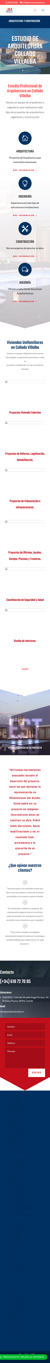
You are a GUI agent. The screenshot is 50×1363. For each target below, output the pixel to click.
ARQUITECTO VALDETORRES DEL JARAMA (20, 1135)
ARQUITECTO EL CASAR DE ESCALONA (19, 1307)
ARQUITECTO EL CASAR (14, 1291)
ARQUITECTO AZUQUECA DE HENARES (19, 1230)
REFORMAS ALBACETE (13, 1276)
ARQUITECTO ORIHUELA (14, 1180)
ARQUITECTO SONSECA (14, 1250)
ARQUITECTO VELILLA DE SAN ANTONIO (19, 1317)
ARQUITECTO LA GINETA (14, 1253)
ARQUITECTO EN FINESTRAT (16, 1117)
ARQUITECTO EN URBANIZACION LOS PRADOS (21, 1221)
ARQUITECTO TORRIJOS (14, 1239)
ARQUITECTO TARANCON (15, 1312)
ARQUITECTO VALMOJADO (15, 1328)
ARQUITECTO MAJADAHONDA (16, 1105)
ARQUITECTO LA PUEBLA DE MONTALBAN (20, 1300)
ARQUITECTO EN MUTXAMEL (16, 1122)
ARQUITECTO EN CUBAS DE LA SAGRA (18, 1267)
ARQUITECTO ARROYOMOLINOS (17, 1310)
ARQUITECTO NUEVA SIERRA (16, 1152)
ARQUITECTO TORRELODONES (16, 1166)
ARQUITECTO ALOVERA (14, 1232)
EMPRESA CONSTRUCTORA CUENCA (18, 1339)
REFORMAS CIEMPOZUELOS (15, 1150)
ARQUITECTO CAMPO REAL (15, 1303)
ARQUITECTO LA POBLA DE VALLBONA (19, 1272)
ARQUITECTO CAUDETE (14, 1288)
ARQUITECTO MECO (13, 1314)
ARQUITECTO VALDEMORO (15, 1112)
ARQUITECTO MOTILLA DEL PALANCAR (19, 1187)
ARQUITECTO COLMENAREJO (16, 1167)
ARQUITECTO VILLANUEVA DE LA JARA (19, 1332)
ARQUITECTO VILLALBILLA (15, 1321)
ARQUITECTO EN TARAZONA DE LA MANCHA (21, 1185)
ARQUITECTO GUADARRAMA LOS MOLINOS (20, 1296)
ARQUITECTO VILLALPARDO (15, 1124)
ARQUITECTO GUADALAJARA (15, 1223)
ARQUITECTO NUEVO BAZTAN (16, 1164)
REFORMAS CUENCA (13, 1274)
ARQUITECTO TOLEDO (14, 1126)
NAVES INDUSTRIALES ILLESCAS (16, 1149)
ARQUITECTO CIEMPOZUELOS (16, 1174)
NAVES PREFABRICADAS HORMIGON (18, 1210)
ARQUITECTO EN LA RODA (15, 1190)
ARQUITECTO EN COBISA (14, 1142)
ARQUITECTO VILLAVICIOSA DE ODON (19, 1114)
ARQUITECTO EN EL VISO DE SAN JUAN (19, 1215)
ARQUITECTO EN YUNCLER (15, 1203)
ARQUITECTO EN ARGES (14, 1140)
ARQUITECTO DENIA (13, 1199)
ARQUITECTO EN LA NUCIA (15, 1115)
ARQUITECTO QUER (13, 1235)
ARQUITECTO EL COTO (14, 1260)
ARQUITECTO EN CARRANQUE (16, 1264)
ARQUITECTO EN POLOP (14, 1121)
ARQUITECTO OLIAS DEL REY (16, 1138)
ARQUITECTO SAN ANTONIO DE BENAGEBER (21, 1131)
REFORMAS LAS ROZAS (14, 1213)
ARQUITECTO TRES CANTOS (15, 1316)
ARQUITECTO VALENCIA (14, 1271)
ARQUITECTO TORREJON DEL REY (17, 1255)
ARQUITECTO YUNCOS (14, 1242)
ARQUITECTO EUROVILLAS (15, 1129)
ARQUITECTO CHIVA (13, 1269)
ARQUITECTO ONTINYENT (15, 1178)
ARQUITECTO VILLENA (14, 1251)
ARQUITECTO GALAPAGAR (15, 1162)
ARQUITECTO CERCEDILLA (15, 1295)
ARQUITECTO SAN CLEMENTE (16, 1337)
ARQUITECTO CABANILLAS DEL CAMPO (19, 1225)
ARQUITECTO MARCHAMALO (16, 1227)
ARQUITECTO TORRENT (14, 1181)
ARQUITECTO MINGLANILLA (15, 1335)
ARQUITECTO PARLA (13, 1169)
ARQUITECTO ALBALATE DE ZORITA (18, 1326)
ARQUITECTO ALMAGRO (14, 1289)
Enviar (36, 1084)
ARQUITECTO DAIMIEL (14, 1284)
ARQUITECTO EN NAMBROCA (16, 1145)
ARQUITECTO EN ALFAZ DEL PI (16, 1119)
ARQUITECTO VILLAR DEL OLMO (17, 1160)
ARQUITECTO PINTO (13, 1133)
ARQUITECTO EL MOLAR (14, 1257)
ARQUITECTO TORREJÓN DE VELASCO (19, 1246)
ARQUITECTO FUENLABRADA (16, 1173)
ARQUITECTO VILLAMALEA (15, 1241)
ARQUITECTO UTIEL (13, 1282)
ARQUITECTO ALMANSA (14, 1183)
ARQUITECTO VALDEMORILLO (16, 1319)
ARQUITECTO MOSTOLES (15, 1110)
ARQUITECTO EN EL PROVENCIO (17, 1197)
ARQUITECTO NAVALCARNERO (16, 1309)
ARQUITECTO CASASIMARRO (15, 1196)
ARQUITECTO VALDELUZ (14, 1228)
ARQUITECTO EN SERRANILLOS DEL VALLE (20, 1265)
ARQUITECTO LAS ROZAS (14, 1108)
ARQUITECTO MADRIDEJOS (15, 1302)
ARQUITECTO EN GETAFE (15, 1103)
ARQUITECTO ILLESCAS (14, 1237)
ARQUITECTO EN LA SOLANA (16, 1286)
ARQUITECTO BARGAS (13, 1262)
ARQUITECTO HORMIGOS (15, 1305)
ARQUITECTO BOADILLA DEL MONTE (18, 1136)
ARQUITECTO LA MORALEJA (15, 1159)
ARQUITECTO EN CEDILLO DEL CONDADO (20, 1206)
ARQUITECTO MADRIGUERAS (16, 1192)
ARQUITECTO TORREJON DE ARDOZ (18, 1106)
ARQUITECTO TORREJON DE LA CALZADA (19, 1248)
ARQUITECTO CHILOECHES (15, 1147)
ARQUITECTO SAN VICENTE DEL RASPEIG (19, 1176)
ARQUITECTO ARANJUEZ (14, 1325)
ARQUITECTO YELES (13, 1244)
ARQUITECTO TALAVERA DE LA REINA (18, 1298)
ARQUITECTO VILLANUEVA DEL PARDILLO (20, 1258)
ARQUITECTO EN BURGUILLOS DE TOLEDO (20, 1143)
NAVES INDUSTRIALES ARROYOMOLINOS (19, 1208)
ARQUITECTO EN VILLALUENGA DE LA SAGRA (21, 1204)
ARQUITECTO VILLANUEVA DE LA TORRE (19, 1293)
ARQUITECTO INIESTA (14, 1188)
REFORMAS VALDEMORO (14, 1211)
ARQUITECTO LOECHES (14, 1323)
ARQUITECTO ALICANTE (14, 1128)
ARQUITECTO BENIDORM (15, 1201)
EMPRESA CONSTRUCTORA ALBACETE (18, 1340)
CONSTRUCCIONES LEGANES (16, 1330)
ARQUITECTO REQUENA (14, 1234)
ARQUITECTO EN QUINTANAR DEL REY (19, 1194)
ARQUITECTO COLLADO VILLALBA (17, 1171)
